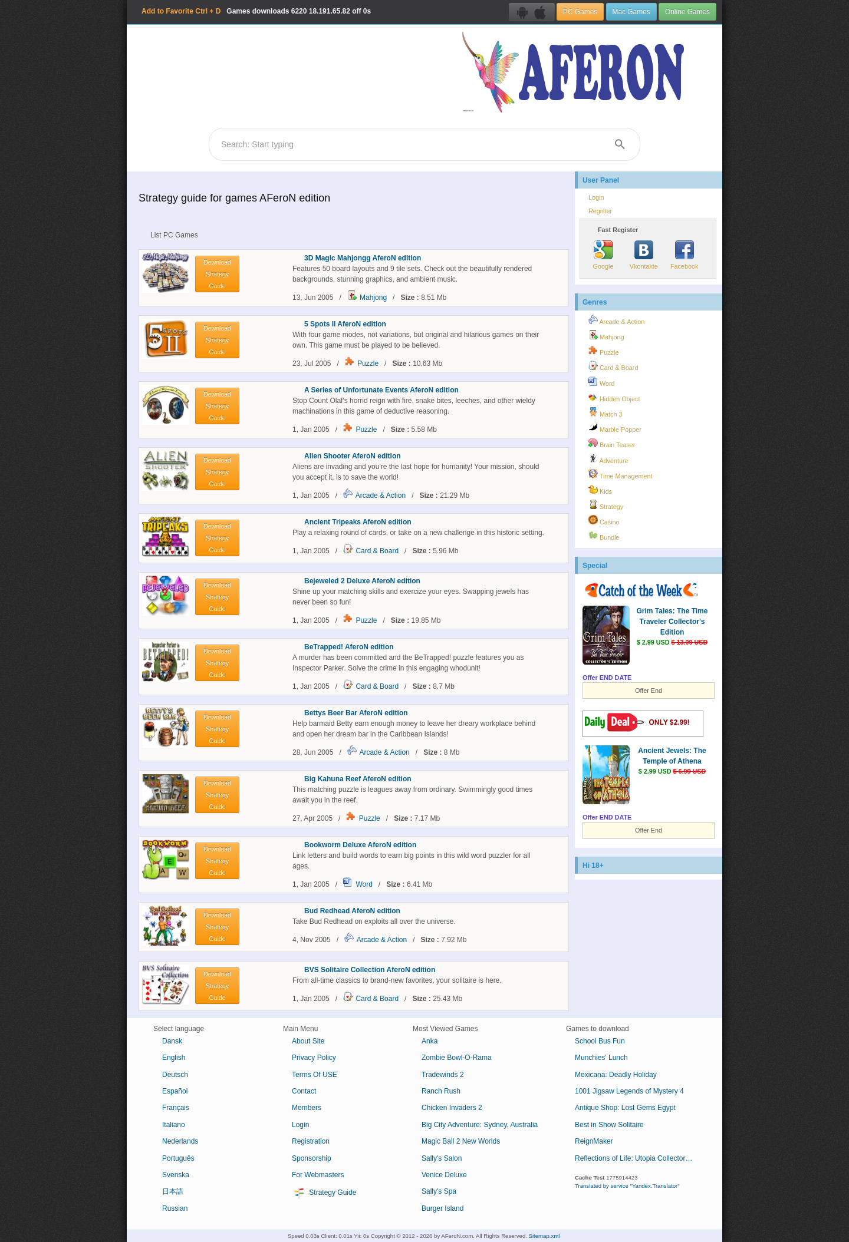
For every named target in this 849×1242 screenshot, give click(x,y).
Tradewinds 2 (443, 1075)
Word (364, 884)
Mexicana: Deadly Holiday (616, 1075)
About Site (308, 1041)
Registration (311, 1141)
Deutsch (175, 1075)
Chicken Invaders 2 (452, 1108)
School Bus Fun (600, 1041)
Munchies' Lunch (601, 1057)
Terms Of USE (314, 1075)
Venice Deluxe (444, 1175)
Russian (174, 1208)
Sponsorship (311, 1158)
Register (600, 210)
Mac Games (631, 12)
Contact (304, 1091)
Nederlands (180, 1141)
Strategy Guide (324, 1193)
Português (178, 1158)
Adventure (608, 459)
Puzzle (368, 363)
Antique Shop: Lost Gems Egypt (625, 1108)
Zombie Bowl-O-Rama (457, 1057)
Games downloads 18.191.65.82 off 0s (256, 11)
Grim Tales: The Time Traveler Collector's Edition (672, 621)
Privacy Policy (314, 1057)
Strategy (605, 505)
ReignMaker (594, 1141)
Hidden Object (614, 397)
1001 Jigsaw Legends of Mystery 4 (629, 1091)
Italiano (173, 1125)
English (173, 1057)
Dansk (172, 1041)
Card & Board (377, 551)
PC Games (580, 12)
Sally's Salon (442, 1158)
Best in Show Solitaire (609, 1125)
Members (306, 1108)
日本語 (172, 1191)
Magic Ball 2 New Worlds (461, 1141)
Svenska (175, 1175)
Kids (600, 489)
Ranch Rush (441, 1091)
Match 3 (605, 412)
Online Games (687, 12)
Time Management (620, 474)
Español (174, 1091)
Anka (429, 1041)
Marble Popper (614, 427)
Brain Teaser (611, 443)
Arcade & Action (381, 495)
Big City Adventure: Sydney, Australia (480, 1125)
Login (596, 197)
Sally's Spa (439, 1191)
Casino (604, 520)
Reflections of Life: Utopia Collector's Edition (638, 1158)
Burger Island (442, 1208)
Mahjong (373, 297)
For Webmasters (318, 1175)
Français (175, 1108)
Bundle (604, 535)
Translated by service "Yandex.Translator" (627, 1185)
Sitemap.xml (544, 1236)
